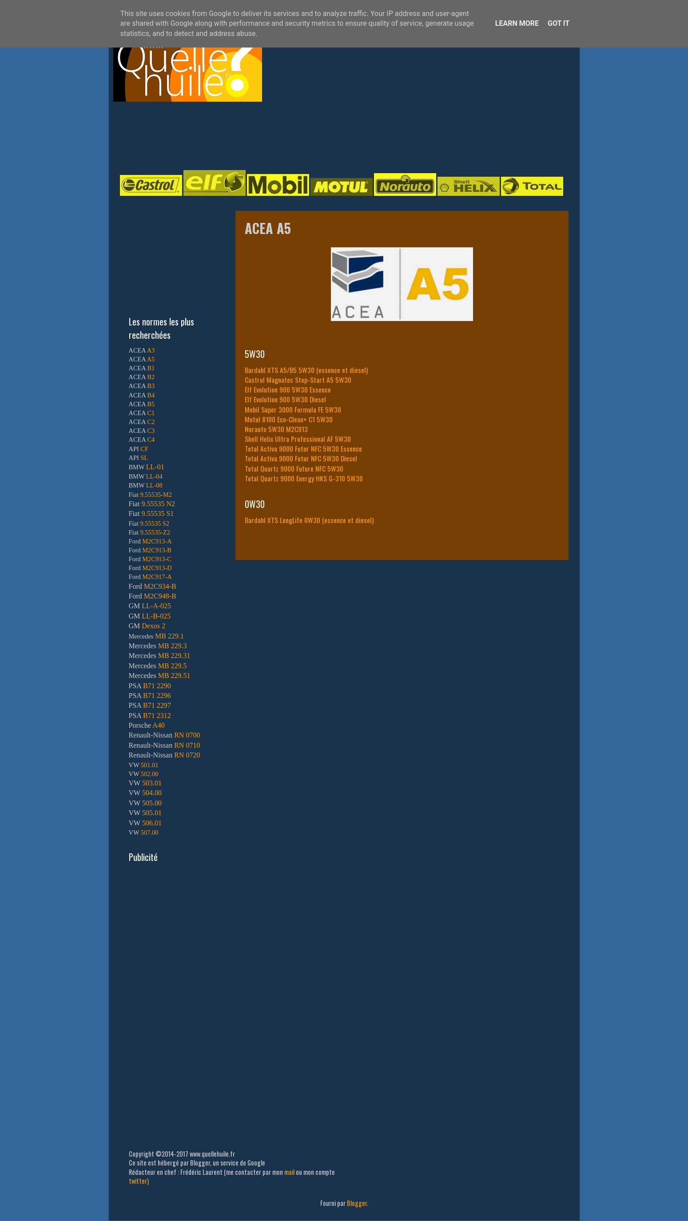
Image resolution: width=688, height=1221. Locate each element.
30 (337, 409)
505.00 (152, 803)
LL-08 (154, 485)
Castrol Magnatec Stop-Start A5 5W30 (298, 379)
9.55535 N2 (158, 503)
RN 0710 (187, 745)
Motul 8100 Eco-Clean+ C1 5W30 (289, 419)
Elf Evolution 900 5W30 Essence (288, 389)
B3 (151, 385)
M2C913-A (156, 541)
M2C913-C (156, 559)
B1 (151, 368)
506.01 (152, 823)
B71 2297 (157, 705)
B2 (151, 377)
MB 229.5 (172, 666)
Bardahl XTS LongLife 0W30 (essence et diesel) (309, 520)
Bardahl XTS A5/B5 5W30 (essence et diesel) (306, 370)
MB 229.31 (174, 655)
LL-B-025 (156, 616)
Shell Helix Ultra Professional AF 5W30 (298, 438)
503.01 (152, 783)
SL (144, 457)
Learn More (517, 23)
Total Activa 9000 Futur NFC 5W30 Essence (303, 448)
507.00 (150, 832)
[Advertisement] (335, 135)
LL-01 (155, 467)
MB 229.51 (174, 675)
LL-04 (154, 476)
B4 (151, 395)
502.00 (150, 773)
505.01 (152, 813)
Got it (558, 23)
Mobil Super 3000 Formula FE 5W (289, 409)
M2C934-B (160, 586)
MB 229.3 (172, 646)
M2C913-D (156, 567)
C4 (151, 439)
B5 (151, 404)
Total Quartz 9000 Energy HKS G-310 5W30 (304, 478)
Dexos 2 (153, 626)
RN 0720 (187, 755)
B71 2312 (157, 715)
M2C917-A (156, 576)
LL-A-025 (156, 606)
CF (144, 448)
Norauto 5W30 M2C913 (276, 429)
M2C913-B (156, 550)
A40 (158, 725)
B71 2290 (157, 686)
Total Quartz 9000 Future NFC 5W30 (294, 468)
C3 (151, 430)
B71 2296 (157, 695)
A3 (151, 350)
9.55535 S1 (157, 513)
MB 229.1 (169, 636)
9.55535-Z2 (155, 532)
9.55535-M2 (156, 494)
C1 (151, 412)
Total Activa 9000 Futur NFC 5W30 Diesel (301, 458)
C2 (151, 421)
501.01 (150, 765)
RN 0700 (187, 735)
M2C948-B (160, 596)
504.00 (152, 793)
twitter (138, 1180)
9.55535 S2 (155, 523)
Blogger (357, 1203)
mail (289, 1172)
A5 (151, 359)
